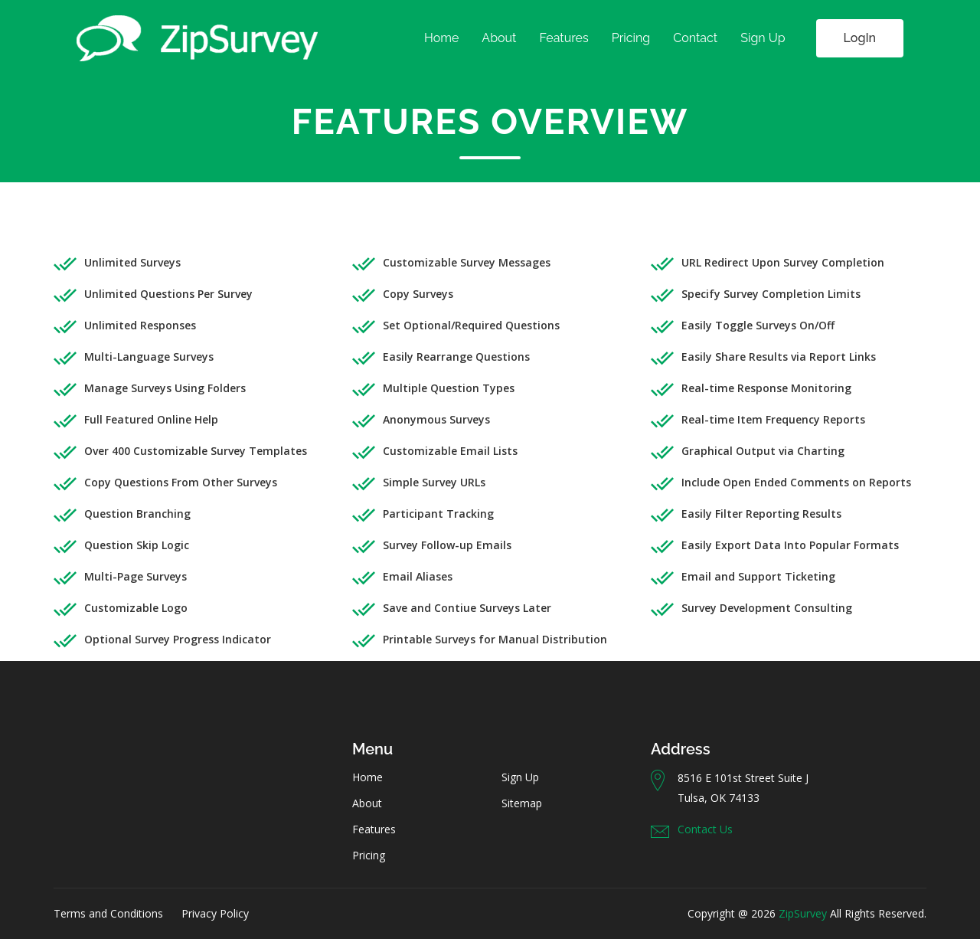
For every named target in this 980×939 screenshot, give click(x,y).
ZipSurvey (803, 913)
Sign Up (762, 38)
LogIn (860, 38)
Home (441, 38)
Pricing (631, 38)
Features (563, 38)
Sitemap (521, 803)
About (499, 38)
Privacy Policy (215, 913)
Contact (695, 38)
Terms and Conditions (108, 913)
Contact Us (705, 829)
